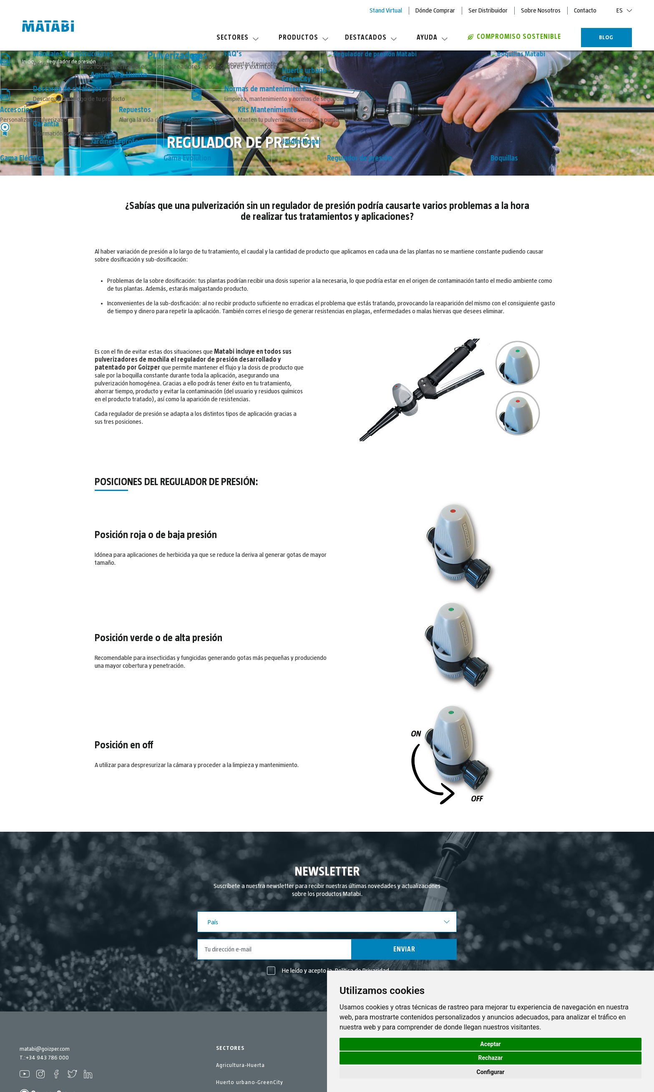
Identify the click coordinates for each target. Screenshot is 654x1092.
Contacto (585, 10)
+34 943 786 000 (47, 1058)
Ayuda (432, 37)
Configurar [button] (491, 1072)
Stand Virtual (386, 10)
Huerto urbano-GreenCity (249, 1082)
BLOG (606, 37)
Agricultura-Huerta (240, 1065)
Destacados (371, 37)
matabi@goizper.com (45, 1049)
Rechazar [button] (490, 1057)
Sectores (237, 37)
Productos (303, 37)
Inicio (28, 62)
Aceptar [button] (490, 1044)
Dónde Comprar (435, 10)
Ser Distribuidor (488, 10)
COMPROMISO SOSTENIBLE (514, 36)
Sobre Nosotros (541, 10)
